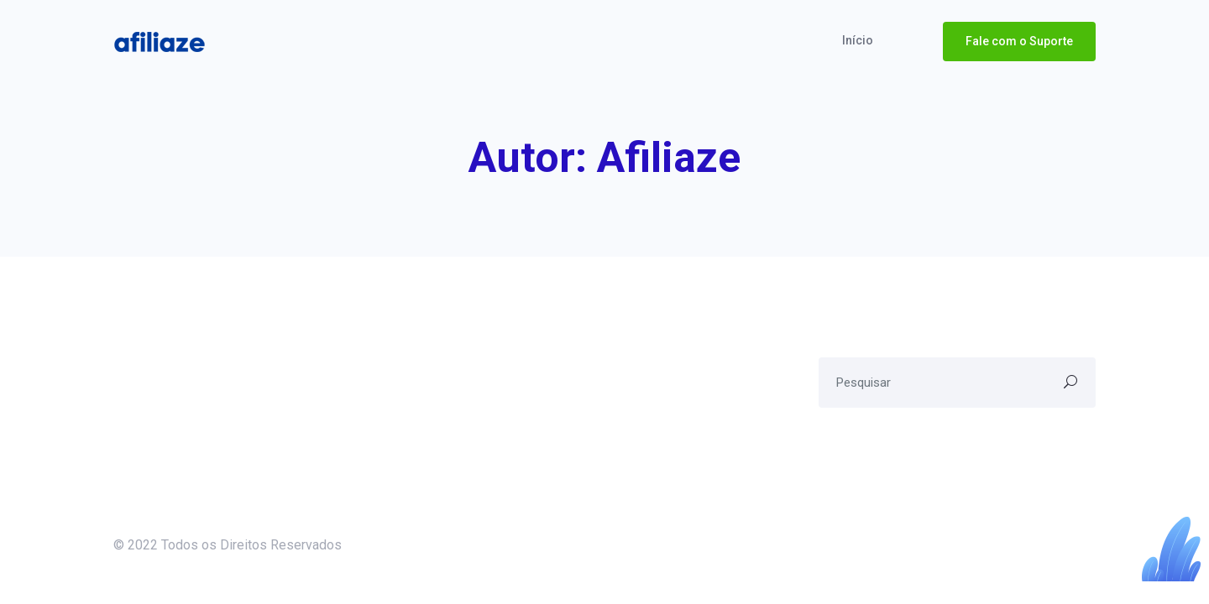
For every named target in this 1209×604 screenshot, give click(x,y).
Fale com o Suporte (1019, 41)
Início (859, 40)
